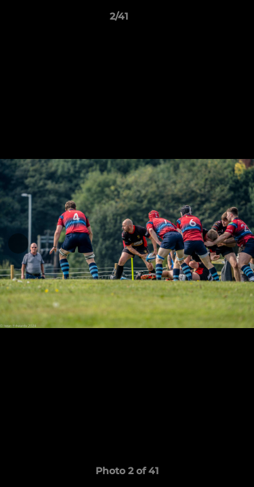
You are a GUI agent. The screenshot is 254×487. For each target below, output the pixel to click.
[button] (205, 20)
